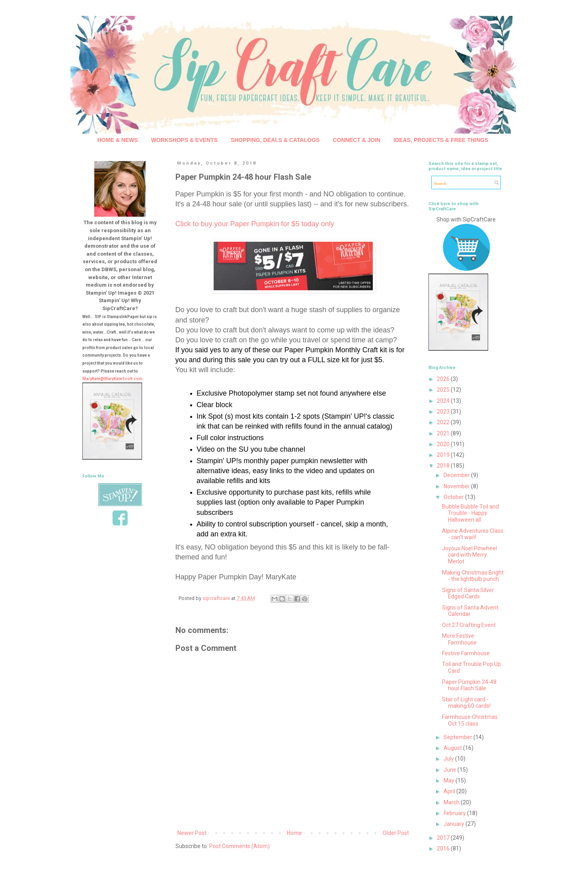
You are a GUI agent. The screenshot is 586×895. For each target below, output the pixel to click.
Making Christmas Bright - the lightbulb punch (473, 575)
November (457, 486)
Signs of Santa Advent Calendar (470, 610)
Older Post (396, 833)
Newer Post (191, 833)
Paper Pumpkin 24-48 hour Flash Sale (469, 685)
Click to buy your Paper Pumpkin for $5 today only (254, 224)
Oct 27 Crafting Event (469, 625)
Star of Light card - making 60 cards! (466, 702)
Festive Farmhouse (466, 653)
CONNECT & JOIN (356, 140)
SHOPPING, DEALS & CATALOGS (275, 140)
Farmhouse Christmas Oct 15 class (470, 720)
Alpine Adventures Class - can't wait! (472, 534)
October (454, 497)
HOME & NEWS (117, 140)
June (451, 770)
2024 (444, 401)
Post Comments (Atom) (239, 846)
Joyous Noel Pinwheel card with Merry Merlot (469, 555)
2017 (444, 838)
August (453, 748)
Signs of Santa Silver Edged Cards (468, 593)
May (450, 780)
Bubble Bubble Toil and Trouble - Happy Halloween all (470, 513)
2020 (444, 444)
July (449, 758)
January (454, 824)
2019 (444, 455)
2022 (444, 422)
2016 (444, 848)
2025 (444, 389)
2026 (444, 379)
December (457, 475)
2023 (444, 411)
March (452, 802)
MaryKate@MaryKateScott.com (112, 379)
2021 (444, 433)
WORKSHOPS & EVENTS (184, 140)
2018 (444, 465)
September (458, 737)
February (455, 813)
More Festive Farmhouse (459, 639)
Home (294, 833)
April (450, 791)
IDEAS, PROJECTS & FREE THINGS (440, 140)
